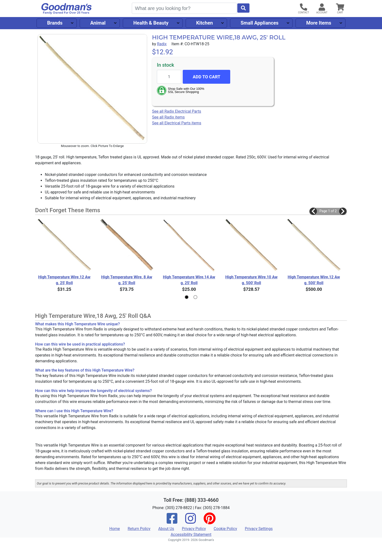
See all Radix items (168, 117)
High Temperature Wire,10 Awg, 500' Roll (251, 280)
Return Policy (139, 528)
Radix (161, 44)
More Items (318, 23)
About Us (166, 528)
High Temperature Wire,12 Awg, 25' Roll (64, 280)
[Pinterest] (209, 521)
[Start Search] (243, 8)
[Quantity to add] (169, 77)
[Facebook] (172, 521)
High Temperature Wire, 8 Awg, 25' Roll (126, 280)
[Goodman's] (66, 8)
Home (114, 528)
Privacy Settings (259, 528)
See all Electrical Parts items (176, 123)
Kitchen (204, 23)
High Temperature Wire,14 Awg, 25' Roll (189, 280)
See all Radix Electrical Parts (176, 111)
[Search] (184, 8)
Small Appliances (260, 23)
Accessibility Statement (191, 534)
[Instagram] (190, 521)
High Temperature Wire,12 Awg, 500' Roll (314, 280)
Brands (54, 23)
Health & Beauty (150, 23)
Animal (97, 23)
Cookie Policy (225, 528)
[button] (313, 211)
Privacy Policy (194, 528)
